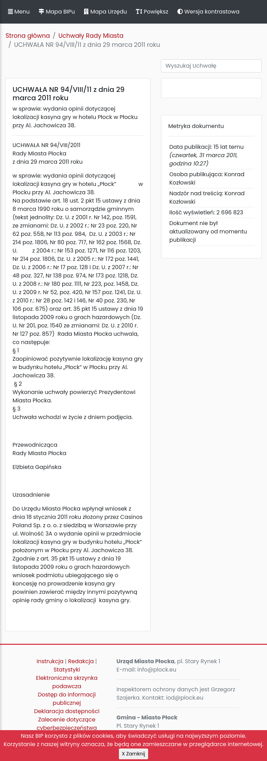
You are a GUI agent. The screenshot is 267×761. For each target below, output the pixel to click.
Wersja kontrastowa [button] (208, 12)
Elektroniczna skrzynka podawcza (67, 682)
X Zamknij (133, 753)
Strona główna (28, 36)
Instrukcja (50, 661)
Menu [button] (19, 12)
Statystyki (67, 670)
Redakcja (81, 661)
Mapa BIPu (57, 12)
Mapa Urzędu (105, 12)
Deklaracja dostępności (66, 711)
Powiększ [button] (152, 12)
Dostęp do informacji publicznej (67, 699)
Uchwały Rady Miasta (90, 36)
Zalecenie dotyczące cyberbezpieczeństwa (67, 724)
